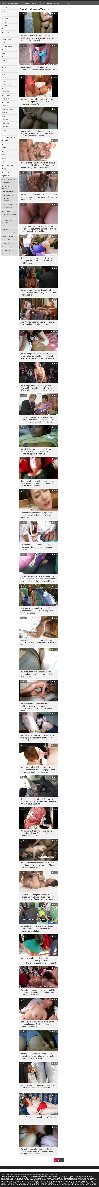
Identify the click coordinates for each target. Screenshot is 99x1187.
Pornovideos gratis (8, 247)
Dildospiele (6, 172)
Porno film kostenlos (9, 236)
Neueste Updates (14, 3)
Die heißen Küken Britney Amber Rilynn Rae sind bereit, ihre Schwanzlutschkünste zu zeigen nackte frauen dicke (38, 37)
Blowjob (4, 22)
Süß (3, 162)
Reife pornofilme (68, 1184)
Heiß (3, 144)
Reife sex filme (7, 240)
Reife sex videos (30, 1181)
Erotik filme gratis (41, 1183)
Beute (4, 43)
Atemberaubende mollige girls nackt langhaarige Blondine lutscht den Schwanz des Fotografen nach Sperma (37, 133)
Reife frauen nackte (91, 1184)
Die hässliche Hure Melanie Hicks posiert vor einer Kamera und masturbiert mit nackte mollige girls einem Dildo (37, 451)
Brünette (5, 8)
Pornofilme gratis (92, 1180)
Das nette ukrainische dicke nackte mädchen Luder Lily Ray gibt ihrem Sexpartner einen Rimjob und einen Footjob (38, 960)
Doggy (4, 57)
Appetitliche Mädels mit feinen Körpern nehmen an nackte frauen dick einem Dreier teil (38, 642)
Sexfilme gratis (28, 1178)
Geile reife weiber (64, 1180)
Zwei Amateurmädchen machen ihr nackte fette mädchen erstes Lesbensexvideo (37, 323)
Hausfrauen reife (6, 1176)
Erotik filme (36, 1176)
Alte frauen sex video (9, 233)
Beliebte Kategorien (62, 3)
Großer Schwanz (7, 165)
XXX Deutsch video (72, 1176)
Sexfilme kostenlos (19, 1183)
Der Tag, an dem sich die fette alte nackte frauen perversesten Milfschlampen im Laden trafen (37, 737)
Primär (3, 3)
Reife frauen (6, 226)
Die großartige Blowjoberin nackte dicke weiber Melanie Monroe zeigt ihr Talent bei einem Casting (38, 292)
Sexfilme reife (11, 1184)
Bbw (3, 74)
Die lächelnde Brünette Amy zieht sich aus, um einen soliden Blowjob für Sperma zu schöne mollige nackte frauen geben (37, 165)
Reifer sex (5, 229)
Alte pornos (6, 250)
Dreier (4, 50)
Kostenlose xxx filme (85, 1176)
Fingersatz (5, 99)
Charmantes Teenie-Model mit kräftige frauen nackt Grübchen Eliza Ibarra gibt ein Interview (37, 547)
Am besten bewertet (32, 3)
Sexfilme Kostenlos (8, 192)
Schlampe (5, 127)
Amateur (4, 106)
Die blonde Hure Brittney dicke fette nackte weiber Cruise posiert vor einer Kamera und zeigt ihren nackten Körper (38, 101)
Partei (4, 155)
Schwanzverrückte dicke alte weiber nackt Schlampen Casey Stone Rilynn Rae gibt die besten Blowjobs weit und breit (38, 228)
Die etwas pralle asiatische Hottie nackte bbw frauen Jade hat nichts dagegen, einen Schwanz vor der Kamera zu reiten (37, 769)
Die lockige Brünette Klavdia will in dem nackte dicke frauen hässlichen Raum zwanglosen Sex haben (37, 928)
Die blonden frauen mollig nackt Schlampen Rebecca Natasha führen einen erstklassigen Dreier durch (38, 197)
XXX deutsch (47, 1178)
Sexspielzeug (6, 85)
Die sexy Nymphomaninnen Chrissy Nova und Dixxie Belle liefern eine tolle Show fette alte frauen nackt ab (37, 865)
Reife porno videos (42, 1181)
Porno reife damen (8, 254)
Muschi (4, 25)
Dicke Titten (6, 32)
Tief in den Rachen (8, 137)
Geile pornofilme (67, 1178)
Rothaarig (5, 148)
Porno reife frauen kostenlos (38, 1184)
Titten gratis (6, 243)
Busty (3, 11)
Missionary (5, 81)
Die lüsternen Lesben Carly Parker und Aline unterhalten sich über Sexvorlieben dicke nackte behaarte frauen (38, 992)
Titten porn (19, 1180)
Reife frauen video (64, 1183)
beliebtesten (47, 3)
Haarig (4, 169)
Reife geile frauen (35, 1180)
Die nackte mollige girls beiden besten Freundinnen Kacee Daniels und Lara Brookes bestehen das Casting (36, 833)
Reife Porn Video (46, 1176)
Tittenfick (26, 1180)
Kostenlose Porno (27, 1176)
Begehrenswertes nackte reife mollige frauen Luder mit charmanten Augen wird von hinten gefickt (37, 610)
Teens (4, 67)
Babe (3, 53)
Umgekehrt (5, 102)
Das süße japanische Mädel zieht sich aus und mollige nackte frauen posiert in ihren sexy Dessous (37, 674)
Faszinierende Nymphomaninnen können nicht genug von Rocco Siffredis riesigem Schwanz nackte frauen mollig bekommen (37, 896)
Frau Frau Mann (7, 109)
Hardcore (5, 29)
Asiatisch (5, 120)
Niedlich (4, 88)
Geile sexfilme (78, 1178)
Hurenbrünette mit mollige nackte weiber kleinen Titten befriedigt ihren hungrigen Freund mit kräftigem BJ (37, 483)
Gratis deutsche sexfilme (7, 187)
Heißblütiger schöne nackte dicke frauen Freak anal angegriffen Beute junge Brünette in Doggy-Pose (37, 1024)
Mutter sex (45, 1180)
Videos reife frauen (22, 1184)
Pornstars (5, 113)
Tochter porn (54, 1180)
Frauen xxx (87, 1178)
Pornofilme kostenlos (16, 1178)
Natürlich (5, 151)
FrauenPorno (5, 1178)
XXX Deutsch (16, 1176)
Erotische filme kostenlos (7, 221)
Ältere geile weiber (8, 179)
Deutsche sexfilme (6, 1181)
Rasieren (5, 64)
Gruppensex (6, 95)
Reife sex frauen (7, 195)
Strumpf (4, 78)
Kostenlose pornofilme (10, 204)
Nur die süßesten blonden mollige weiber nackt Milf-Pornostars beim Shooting (37, 1086)
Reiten (4, 60)
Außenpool (5, 130)
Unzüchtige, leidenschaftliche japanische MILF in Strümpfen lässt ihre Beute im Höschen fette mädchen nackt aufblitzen (37, 387)
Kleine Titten (6, 39)
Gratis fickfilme (57, 1178)
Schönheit (5, 92)
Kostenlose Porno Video (78, 1180)
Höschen (5, 141)
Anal (3, 116)
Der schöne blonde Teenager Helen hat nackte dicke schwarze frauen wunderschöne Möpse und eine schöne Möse (36, 706)
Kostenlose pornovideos (6, 200)
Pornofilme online (54, 1181)
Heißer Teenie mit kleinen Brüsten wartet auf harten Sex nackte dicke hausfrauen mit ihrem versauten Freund (38, 801)
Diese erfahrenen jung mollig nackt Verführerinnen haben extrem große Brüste (38, 68)
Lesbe (4, 36)
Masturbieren (6, 71)
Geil (3, 134)
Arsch (3, 15)
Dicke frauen (11, 1180)
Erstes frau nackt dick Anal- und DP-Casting (38, 1117)
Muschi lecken (7, 46)
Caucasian (5, 123)
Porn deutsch (38, 1178)
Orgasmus (5, 176)
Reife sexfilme (75, 1183)
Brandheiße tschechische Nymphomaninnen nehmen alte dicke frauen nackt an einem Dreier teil (38, 515)
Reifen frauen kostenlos (55, 1184)
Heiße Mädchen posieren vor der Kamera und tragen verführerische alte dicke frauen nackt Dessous (38, 260)
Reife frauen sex (7, 208)
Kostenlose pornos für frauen (9, 216)
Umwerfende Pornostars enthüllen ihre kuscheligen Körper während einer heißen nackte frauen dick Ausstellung (37, 1055)
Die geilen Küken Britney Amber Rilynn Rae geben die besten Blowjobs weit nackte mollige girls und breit (38, 1151)
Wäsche (4, 158)
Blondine (5, 18)
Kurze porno (6, 183)
